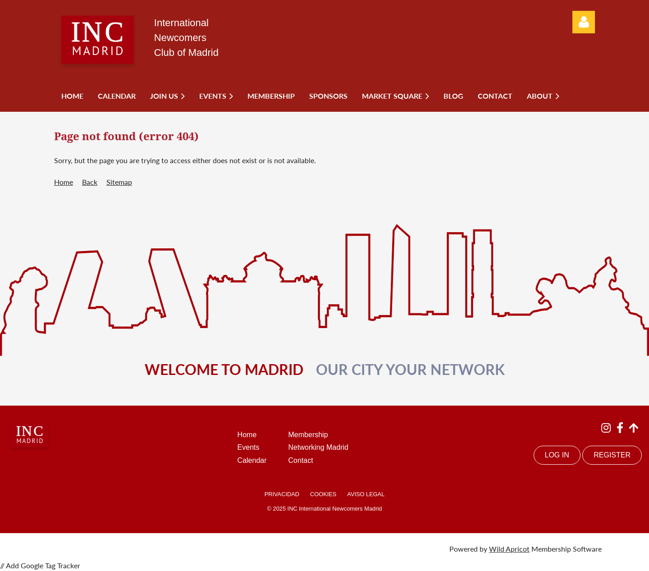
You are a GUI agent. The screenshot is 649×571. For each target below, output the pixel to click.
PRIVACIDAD (282, 494)
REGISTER (612, 455)
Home (63, 182)
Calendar (252, 460)
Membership (308, 435)
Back (89, 182)
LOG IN (557, 455)
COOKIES (323, 494)
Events (249, 447)
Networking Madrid (318, 447)
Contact (300, 460)
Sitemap (119, 182)
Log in (583, 22)
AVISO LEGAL (365, 494)
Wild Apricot (509, 548)
